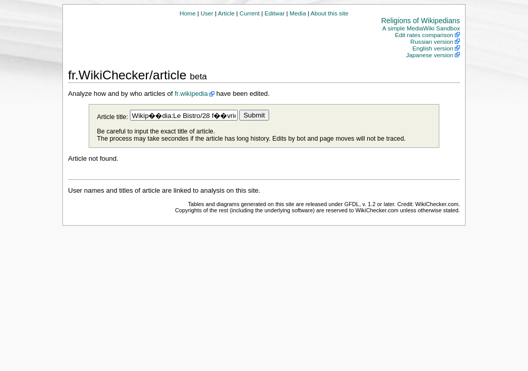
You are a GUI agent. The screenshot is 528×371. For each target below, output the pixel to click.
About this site (329, 13)
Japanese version (429, 55)
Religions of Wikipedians (420, 20)
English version (432, 48)
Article (226, 13)
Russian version (431, 41)
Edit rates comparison (424, 34)
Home (187, 13)
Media (298, 13)
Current (250, 13)
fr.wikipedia (191, 93)
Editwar (275, 13)
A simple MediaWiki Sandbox (421, 28)
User (207, 13)
